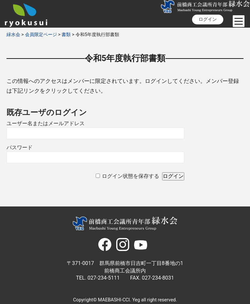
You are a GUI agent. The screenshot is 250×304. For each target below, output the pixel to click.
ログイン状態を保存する (130, 176)
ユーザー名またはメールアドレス (46, 123)
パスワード (20, 147)
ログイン (208, 19)
